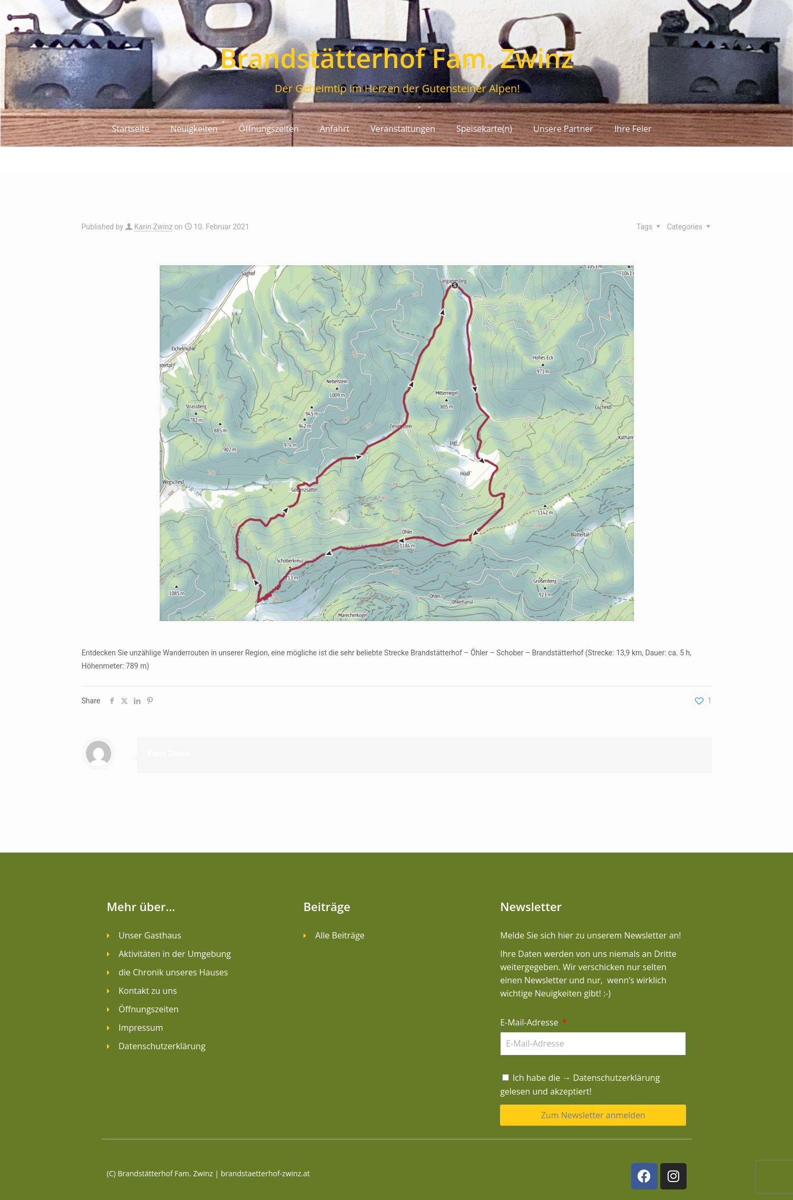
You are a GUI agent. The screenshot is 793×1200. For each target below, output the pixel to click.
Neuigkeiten (194, 128)
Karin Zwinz (153, 226)
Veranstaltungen (402, 128)
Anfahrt (334, 128)
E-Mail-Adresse (530, 1022)
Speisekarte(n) (484, 128)
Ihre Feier (633, 128)
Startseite (131, 128)
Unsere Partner (563, 128)
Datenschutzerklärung (616, 1077)
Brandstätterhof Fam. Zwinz (396, 58)
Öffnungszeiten (269, 128)
